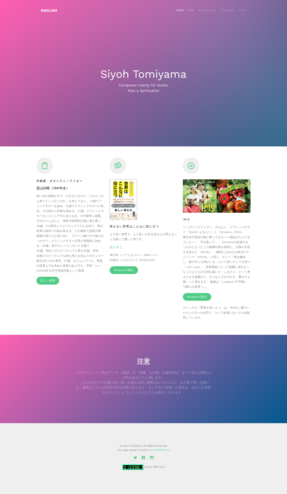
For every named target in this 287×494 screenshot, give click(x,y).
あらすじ (116, 247)
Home (180, 10)
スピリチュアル (207, 10)
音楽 (191, 10)
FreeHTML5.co (161, 449)
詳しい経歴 (47, 280)
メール (242, 10)
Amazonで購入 (124, 270)
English (49, 10)
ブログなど (227, 10)
